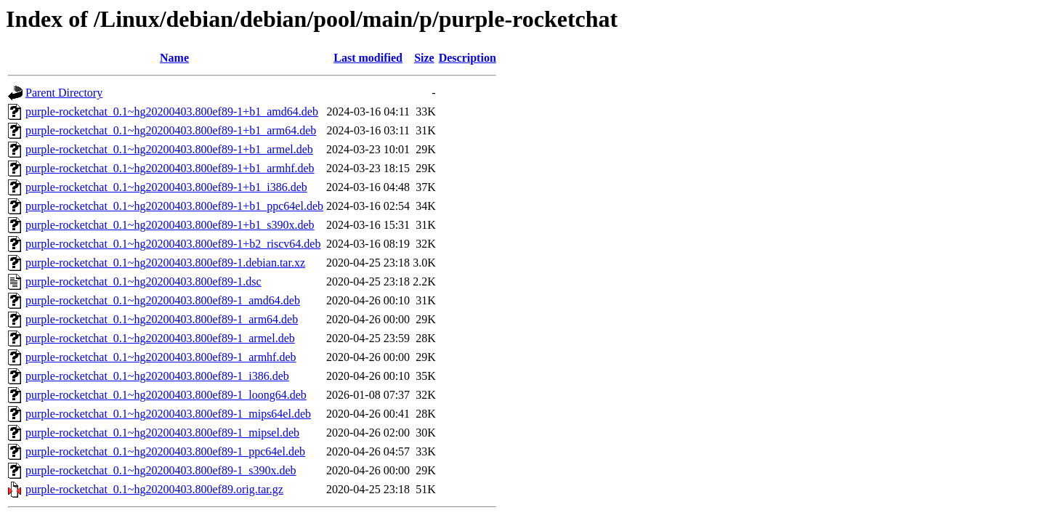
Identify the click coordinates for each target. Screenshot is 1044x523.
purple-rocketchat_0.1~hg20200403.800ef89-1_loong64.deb (166, 395)
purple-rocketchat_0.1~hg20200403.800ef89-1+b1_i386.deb (166, 187)
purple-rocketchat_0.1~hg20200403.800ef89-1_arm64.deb (161, 319)
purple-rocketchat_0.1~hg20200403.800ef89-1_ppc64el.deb (165, 451)
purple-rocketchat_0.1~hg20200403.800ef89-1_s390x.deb (160, 470)
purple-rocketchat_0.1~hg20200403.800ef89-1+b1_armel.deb (169, 149)
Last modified (367, 58)
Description (467, 58)
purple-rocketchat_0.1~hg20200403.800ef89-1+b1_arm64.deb (170, 130)
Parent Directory (63, 92)
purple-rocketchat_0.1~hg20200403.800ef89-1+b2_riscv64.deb (172, 244)
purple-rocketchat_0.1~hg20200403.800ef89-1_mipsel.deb (162, 432)
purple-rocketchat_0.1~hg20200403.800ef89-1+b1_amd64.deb (171, 111)
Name (174, 58)
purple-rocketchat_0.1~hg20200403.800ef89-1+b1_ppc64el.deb (174, 206)
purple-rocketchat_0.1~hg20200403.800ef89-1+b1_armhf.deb (170, 168)
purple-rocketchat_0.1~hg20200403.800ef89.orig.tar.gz (154, 489)
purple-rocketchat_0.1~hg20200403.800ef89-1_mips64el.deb (168, 414)
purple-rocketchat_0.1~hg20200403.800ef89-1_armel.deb (160, 338)
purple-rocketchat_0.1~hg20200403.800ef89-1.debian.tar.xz (165, 262)
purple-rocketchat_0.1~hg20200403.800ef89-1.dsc (143, 281)
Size (424, 58)
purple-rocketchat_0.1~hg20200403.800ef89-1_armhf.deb (160, 357)
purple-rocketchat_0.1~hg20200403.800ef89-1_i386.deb (157, 376)
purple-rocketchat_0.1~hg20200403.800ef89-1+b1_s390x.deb (170, 225)
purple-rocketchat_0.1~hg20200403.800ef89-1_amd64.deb (162, 300)
